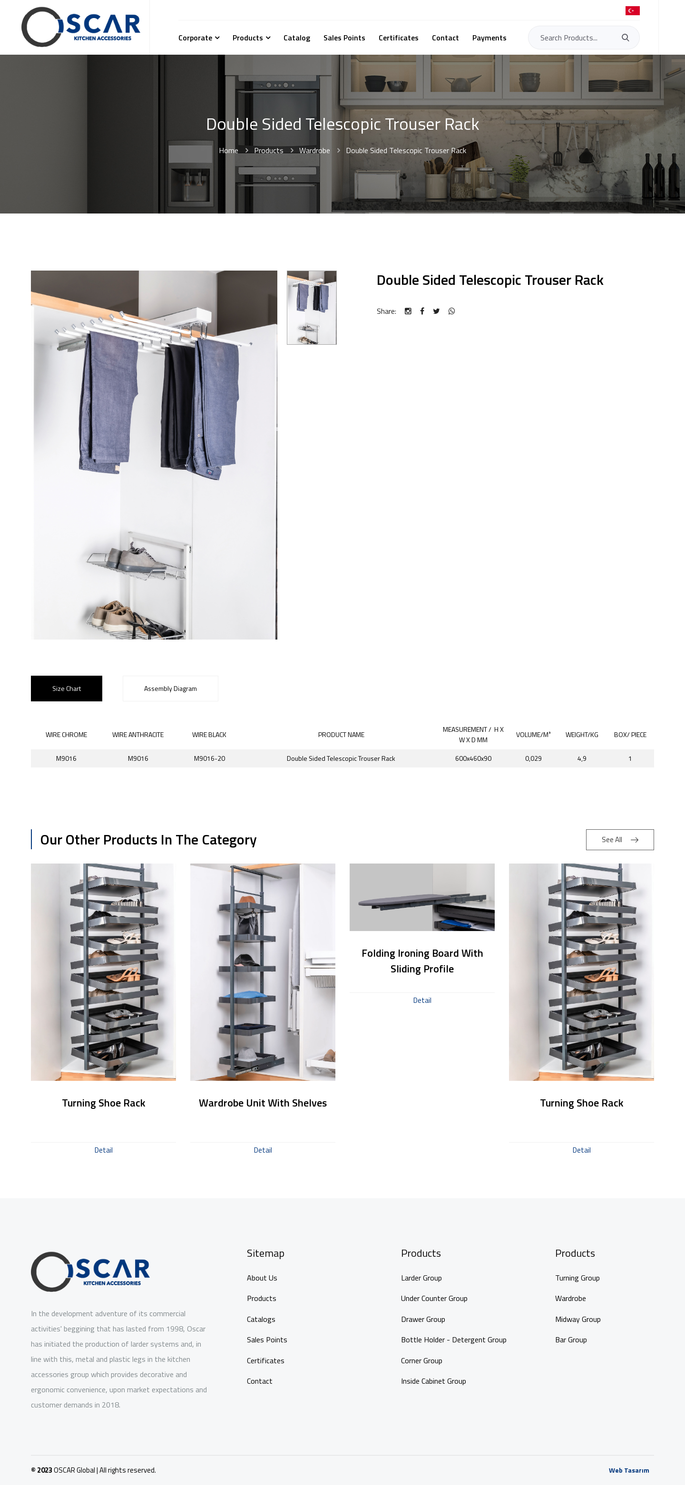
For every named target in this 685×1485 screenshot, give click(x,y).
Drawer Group (423, 1319)
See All (620, 839)
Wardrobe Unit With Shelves (263, 1103)
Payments (489, 37)
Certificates (399, 37)
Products (248, 37)
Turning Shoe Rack (104, 1103)
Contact (445, 37)
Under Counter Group (434, 1298)
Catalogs (261, 1319)
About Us (262, 1277)
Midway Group (578, 1319)
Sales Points (344, 37)
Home (228, 150)
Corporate (195, 37)
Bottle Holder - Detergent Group (454, 1339)
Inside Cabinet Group (433, 1381)
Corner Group (421, 1360)
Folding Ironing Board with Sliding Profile (422, 961)
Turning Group (577, 1277)
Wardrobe (314, 150)
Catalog (297, 37)
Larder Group (421, 1277)
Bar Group (571, 1339)
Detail (104, 1150)
